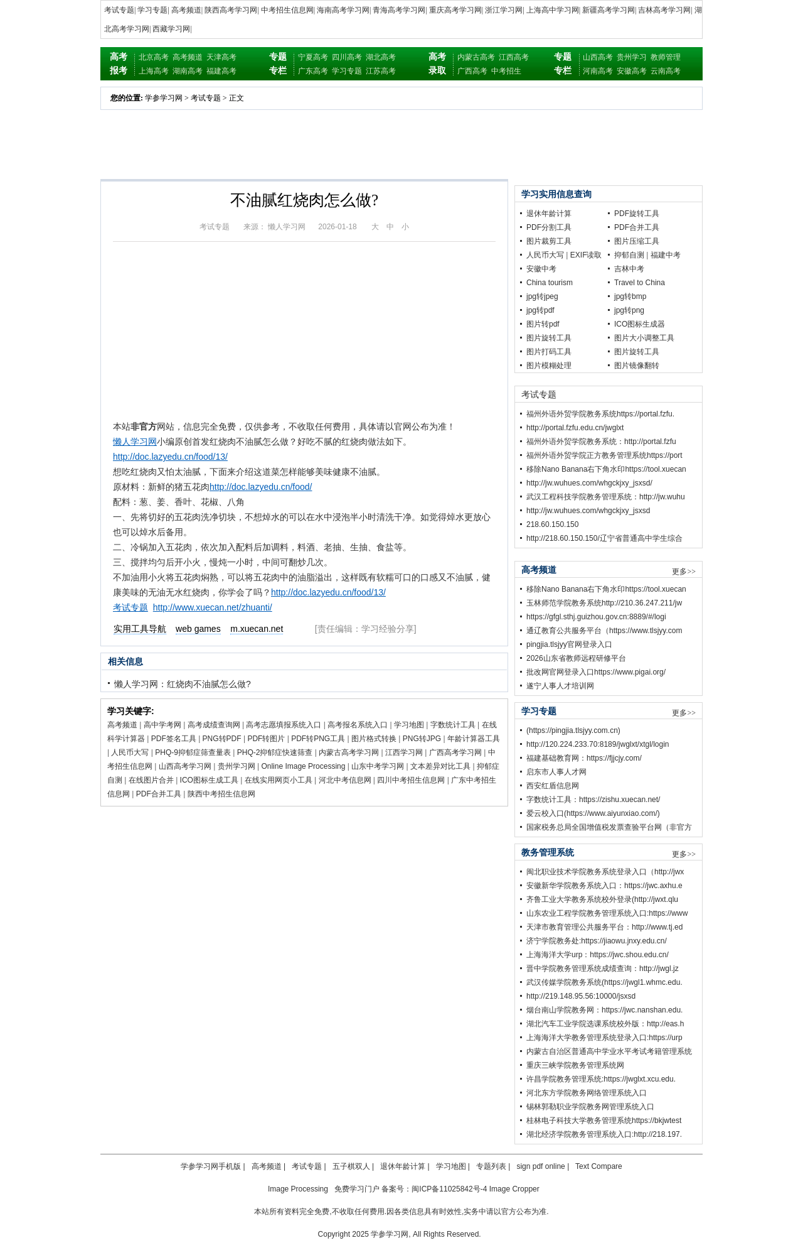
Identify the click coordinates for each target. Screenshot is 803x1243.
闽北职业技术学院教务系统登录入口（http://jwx (605, 871)
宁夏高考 (313, 57)
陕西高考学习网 (231, 10)
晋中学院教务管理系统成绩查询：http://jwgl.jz (602, 968)
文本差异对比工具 (440, 766)
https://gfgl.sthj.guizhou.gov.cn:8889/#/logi (596, 616)
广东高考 (313, 71)
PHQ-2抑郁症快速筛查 (275, 752)
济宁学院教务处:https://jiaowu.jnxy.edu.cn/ (596, 940)
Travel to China (639, 282)
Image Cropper (514, 1189)
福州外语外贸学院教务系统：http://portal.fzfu (601, 441)
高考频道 (186, 10)
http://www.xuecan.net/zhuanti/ (212, 607)
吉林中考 (629, 268)
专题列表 (491, 1166)
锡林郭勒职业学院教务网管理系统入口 (590, 1106)
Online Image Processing (303, 766)
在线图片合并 (151, 780)
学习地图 (409, 724)
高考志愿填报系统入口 (283, 724)
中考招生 (506, 71)
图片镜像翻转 (636, 365)
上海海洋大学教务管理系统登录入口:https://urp (604, 1037)
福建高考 (221, 71)
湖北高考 (381, 57)
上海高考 (154, 71)
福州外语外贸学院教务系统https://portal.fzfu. (600, 414)
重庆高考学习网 (455, 10)
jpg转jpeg (542, 296)
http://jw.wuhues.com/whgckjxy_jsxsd (588, 510)
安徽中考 (541, 268)
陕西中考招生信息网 (221, 794)
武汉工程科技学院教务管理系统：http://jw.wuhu (605, 496)
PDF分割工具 (549, 227)
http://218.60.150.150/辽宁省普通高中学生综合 (604, 538)
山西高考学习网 (185, 766)
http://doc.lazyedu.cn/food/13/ (170, 457)
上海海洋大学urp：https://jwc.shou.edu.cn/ (597, 954)
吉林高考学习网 (664, 10)
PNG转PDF (222, 738)
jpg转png (629, 310)
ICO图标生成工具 (209, 780)
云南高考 (666, 71)
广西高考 (472, 71)
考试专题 (119, 10)
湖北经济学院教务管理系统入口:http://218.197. (604, 1134)
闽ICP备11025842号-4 (449, 1189)
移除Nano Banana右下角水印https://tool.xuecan (606, 469)
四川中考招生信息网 (411, 780)
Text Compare (598, 1166)
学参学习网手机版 (211, 1166)
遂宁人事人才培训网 (560, 685)
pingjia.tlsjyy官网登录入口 (569, 644)
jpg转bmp (630, 296)
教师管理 (666, 57)
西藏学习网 (171, 28)
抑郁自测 (629, 255)
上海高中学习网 (552, 10)
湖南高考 (188, 71)
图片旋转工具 (549, 338)
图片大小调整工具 (644, 338)
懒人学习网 (135, 442)
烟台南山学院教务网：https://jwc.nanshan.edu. (604, 1010)
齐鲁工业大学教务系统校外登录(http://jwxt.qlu (602, 899)
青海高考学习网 (399, 10)
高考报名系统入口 (357, 724)
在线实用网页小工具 (278, 780)
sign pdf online (540, 1166)
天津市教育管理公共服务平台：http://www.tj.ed (604, 927)
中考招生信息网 (287, 10)
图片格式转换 (373, 738)
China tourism (549, 282)
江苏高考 (381, 71)
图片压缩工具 (636, 241)
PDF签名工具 (173, 738)
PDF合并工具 (158, 794)
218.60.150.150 (552, 524)
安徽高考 (632, 71)
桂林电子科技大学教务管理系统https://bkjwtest (603, 1120)
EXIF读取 (586, 255)
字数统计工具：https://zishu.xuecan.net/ (593, 799)
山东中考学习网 (377, 766)
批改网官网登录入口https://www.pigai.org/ (596, 672)
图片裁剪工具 (549, 241)
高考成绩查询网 (214, 724)
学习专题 (152, 10)
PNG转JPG (422, 738)
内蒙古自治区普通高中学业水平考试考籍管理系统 (609, 1051)
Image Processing (298, 1189)
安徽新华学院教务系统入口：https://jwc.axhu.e (604, 885)
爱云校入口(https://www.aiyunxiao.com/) (593, 813)
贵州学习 (632, 57)
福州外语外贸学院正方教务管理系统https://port (604, 455)
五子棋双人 (351, 1166)
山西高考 (598, 57)
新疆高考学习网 (608, 10)
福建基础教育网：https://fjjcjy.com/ (584, 758)
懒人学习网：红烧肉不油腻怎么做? (182, 684)
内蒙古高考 (476, 57)
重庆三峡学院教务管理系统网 (575, 1065)
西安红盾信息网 (552, 785)
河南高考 (598, 71)
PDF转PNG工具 (318, 738)
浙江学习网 (504, 10)
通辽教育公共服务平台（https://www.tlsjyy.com (604, 630)
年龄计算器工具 (473, 738)
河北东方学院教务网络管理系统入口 (586, 1092)
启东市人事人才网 (556, 772)
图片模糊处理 (549, 365)
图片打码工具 (549, 351)
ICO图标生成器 (639, 324)
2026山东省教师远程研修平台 (576, 658)
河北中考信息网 (345, 780)
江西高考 (514, 57)
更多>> (684, 571)
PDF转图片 (266, 738)
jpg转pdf (540, 310)
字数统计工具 (453, 724)
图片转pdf (543, 324)
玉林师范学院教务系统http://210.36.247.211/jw (604, 603)
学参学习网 (164, 98)
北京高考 (154, 57)
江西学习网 (404, 752)
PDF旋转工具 (636, 213)
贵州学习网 (236, 766)
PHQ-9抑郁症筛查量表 (193, 752)
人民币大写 (130, 752)
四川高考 (347, 57)
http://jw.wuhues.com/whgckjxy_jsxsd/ (589, 483)
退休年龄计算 (549, 213)
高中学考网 (162, 724)
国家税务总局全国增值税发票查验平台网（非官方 (609, 827)
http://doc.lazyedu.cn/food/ (261, 487)
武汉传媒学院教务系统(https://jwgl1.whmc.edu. (604, 982)
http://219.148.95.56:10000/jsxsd (580, 996)
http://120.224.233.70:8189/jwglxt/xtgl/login (597, 744)
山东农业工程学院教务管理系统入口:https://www (607, 913)
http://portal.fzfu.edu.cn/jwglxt (575, 427)
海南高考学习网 (343, 10)
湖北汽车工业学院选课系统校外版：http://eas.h (605, 1023)
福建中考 (666, 255)
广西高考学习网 (455, 752)
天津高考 (221, 57)
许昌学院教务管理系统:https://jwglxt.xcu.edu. (601, 1079)
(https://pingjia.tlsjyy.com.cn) (573, 730)
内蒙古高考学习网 (349, 752)
